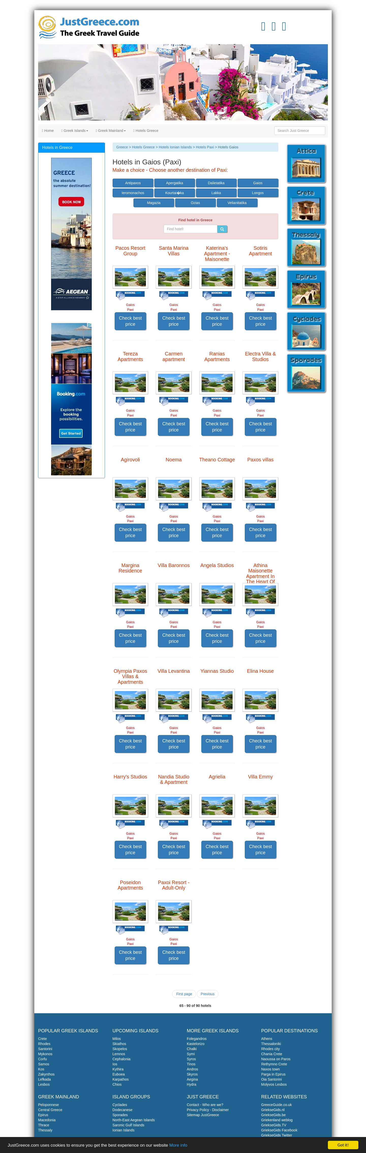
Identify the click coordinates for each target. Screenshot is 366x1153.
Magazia (153, 203)
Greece (122, 147)
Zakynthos (46, 1074)
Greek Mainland (111, 131)
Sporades (120, 1115)
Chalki (192, 1049)
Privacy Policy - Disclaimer (208, 1110)
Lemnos (119, 1054)
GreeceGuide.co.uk (276, 1105)
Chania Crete (271, 1054)
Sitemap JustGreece (203, 1115)
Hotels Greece (146, 131)
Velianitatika (237, 203)
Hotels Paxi (205, 147)
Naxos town (270, 1069)
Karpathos (121, 1079)
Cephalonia (122, 1059)
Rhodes (44, 1044)
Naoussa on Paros (276, 1059)
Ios (115, 1064)
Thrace (43, 1125)
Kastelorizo (195, 1044)
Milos (117, 1039)
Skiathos (119, 1044)
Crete (42, 1039)
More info (178, 1145)
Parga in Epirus (273, 1074)
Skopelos (120, 1049)
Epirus (43, 1115)
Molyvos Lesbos (274, 1084)
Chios (117, 1084)
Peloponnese (48, 1105)
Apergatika (174, 183)
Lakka (216, 193)
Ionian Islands (123, 1130)
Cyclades (120, 1105)
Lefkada (44, 1079)
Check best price (130, 321)
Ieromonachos (133, 193)
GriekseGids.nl (273, 1110)
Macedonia (47, 1120)
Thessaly (45, 1130)
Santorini (45, 1049)
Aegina (192, 1079)
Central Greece (50, 1110)
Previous (208, 994)
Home (48, 131)
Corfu (42, 1059)
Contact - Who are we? (205, 1105)
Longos (258, 193)
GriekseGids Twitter (276, 1135)
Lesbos (44, 1084)
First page (184, 994)
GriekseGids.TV (273, 1125)
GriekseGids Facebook (279, 1130)
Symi (191, 1054)
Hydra (191, 1084)
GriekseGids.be (273, 1115)
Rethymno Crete (274, 1064)
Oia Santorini (271, 1079)
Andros (192, 1069)
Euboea (119, 1074)
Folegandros (197, 1039)
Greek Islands (74, 131)
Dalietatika (216, 183)
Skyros (192, 1074)
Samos (43, 1064)
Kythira (118, 1069)
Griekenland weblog (277, 1120)
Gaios (258, 183)
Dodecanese (123, 1110)
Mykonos (45, 1054)
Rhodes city (270, 1049)
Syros (191, 1059)
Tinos (191, 1064)
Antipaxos (133, 183)
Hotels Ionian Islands (175, 147)
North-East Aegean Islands (134, 1120)
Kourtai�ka (174, 193)
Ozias (195, 203)
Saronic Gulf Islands (128, 1125)
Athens (266, 1039)
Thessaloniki (271, 1044)
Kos (41, 1069)
